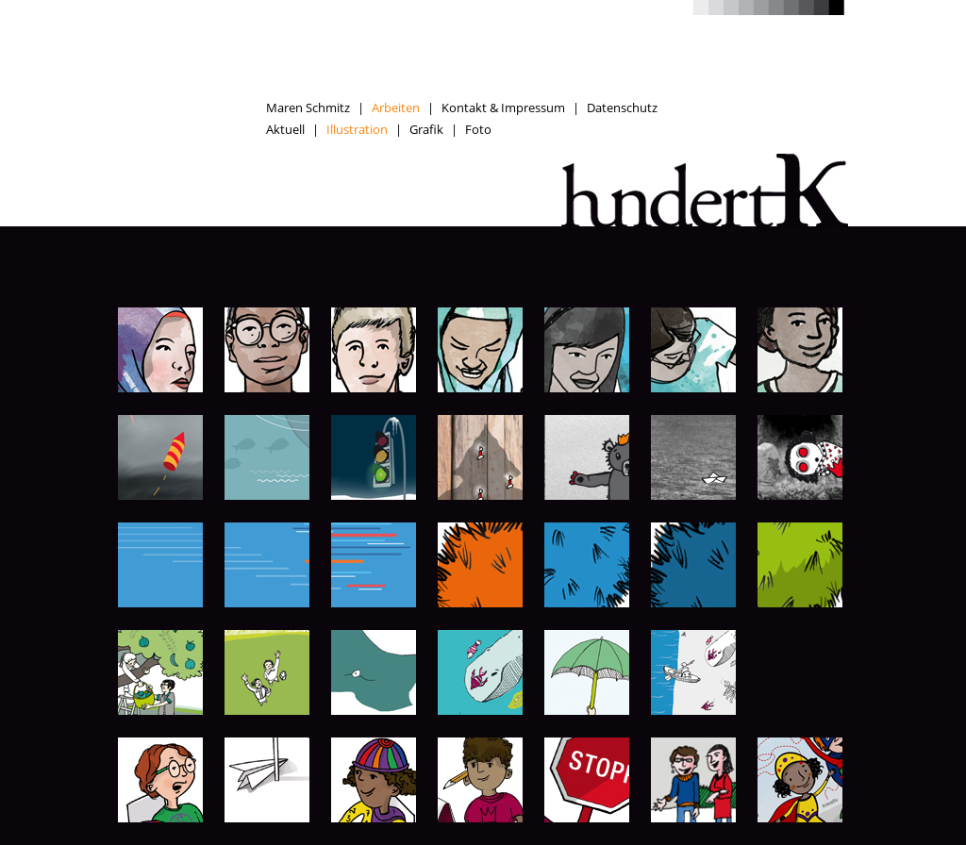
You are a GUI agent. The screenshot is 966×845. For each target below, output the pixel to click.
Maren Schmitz (308, 107)
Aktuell (285, 129)
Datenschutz (622, 107)
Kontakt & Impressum (503, 107)
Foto (478, 129)
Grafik (426, 129)
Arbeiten (396, 107)
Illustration (357, 129)
